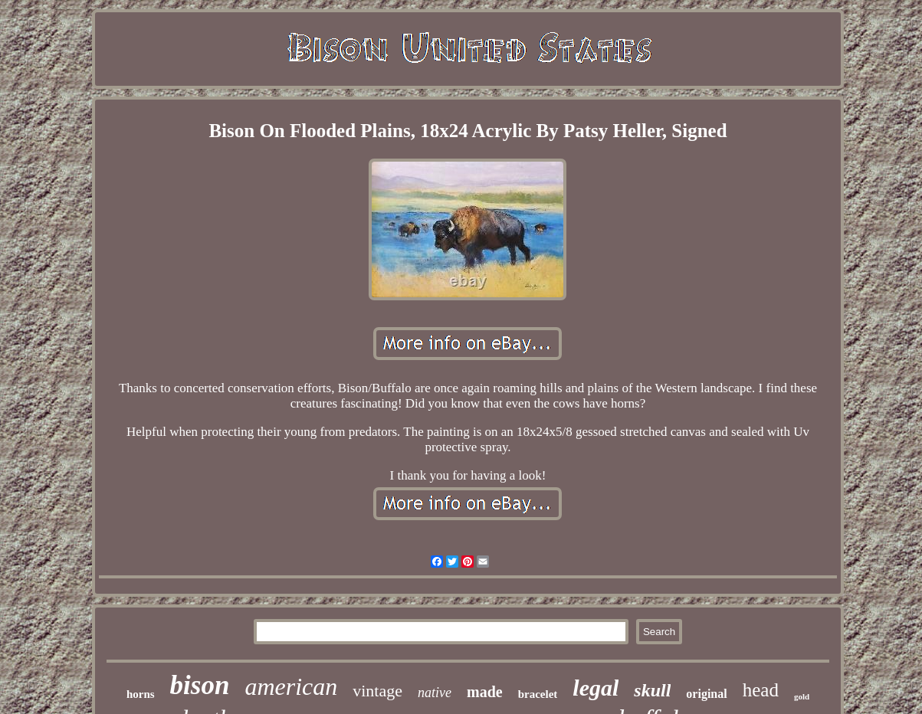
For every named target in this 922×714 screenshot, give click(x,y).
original (706, 693)
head (761, 690)
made (485, 691)
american (290, 686)
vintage (377, 690)
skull (652, 690)
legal (595, 687)
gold (801, 696)
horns (140, 694)
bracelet (538, 694)
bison (200, 685)
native (434, 692)
